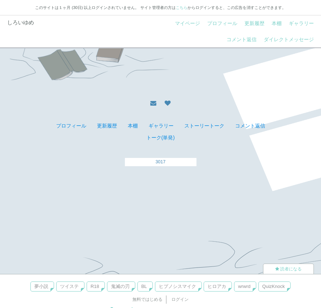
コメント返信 (242, 39)
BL (144, 286)
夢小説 (41, 286)
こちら (182, 7)
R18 (95, 286)
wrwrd (244, 286)
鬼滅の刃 (120, 286)
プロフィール (222, 23)
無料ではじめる (147, 299)
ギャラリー (301, 23)
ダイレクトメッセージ (289, 39)
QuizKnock (273, 286)
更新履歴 (254, 23)
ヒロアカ (217, 286)
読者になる (288, 268)
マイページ (187, 23)
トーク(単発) (160, 137)
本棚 (277, 23)
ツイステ (69, 286)
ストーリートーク (204, 126)
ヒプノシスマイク (177, 286)
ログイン (180, 299)
